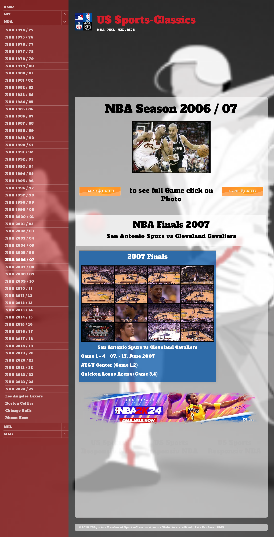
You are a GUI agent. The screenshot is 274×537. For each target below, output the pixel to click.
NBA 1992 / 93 (19, 159)
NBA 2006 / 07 (19, 260)
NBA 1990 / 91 (19, 145)
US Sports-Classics (146, 20)
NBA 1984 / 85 (19, 102)
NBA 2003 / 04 (19, 238)
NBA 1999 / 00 (19, 209)
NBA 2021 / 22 (19, 367)
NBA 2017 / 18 (19, 339)
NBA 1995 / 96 (19, 181)
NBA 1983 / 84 (19, 94)
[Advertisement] (171, 70)
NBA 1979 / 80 (19, 66)
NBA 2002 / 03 (19, 231)
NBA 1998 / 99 (19, 202)
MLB (8, 434)
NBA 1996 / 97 (19, 188)
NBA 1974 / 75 (19, 30)
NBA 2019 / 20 (19, 353)
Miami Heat (16, 417)
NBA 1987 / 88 (19, 123)
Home (9, 7)
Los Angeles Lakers (24, 396)
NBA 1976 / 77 (19, 44)
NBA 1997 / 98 (19, 195)
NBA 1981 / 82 (19, 80)
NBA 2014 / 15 (19, 317)
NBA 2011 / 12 (18, 295)
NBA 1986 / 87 (19, 116)
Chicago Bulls (18, 410)
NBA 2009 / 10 (19, 281)
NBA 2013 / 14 (19, 310)
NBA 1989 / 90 (19, 138)
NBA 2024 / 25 (19, 389)
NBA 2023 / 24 (19, 382)
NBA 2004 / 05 (19, 245)
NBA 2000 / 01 (19, 216)
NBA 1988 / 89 (19, 130)
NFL (7, 14)
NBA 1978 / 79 (19, 59)
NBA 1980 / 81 (19, 73)
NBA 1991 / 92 (19, 152)
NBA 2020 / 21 (19, 360)
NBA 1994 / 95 (19, 173)
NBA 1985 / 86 (19, 109)
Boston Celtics (19, 403)
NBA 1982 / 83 (19, 87)
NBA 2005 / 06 (19, 252)
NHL (7, 427)
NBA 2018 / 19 (19, 346)
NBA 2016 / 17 (19, 331)
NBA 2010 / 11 (19, 288)
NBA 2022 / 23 (19, 374)
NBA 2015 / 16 (19, 324)
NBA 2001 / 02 (19, 224)
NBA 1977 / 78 (19, 51)
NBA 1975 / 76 (19, 37)
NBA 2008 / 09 (19, 274)
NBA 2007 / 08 (19, 267)
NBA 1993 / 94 (19, 166)
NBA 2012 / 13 (19, 303)
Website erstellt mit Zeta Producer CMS (193, 527)
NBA (8, 21)
